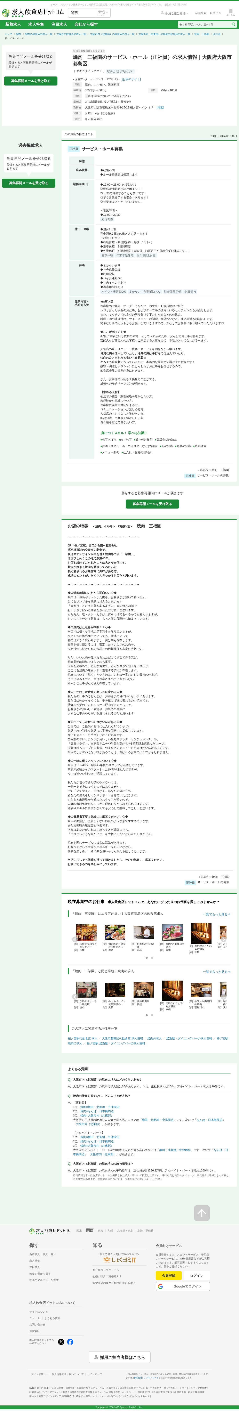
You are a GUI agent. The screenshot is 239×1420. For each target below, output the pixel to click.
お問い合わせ (37, 1324)
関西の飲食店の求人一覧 (38, 34)
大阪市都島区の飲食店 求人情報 (122, 1038)
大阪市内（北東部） (89, 1124)
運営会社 (34, 1331)
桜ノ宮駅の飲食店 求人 (82, 1038)
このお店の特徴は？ (77, 134)
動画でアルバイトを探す (44, 1280)
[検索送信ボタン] (233, 24)
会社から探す (86, 24)
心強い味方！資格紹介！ (107, 1276)
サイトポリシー (39, 1374)
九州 (110, 1230)
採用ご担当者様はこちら (122, 1357)
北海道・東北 (125, 1230)
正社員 (217, 34)
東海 (100, 1230)
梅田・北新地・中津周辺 (158, 1119)
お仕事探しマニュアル (106, 1270)
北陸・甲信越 (145, 1230)
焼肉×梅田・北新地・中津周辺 (99, 1107)
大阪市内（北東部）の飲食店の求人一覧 (112, 34)
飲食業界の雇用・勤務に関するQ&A (114, 1282)
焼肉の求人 (154, 1038)
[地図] (160, 107)
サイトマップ (94, 1374)
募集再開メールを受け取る (30, 81)
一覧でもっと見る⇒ (217, 914)
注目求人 (59, 24)
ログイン (197, 1275)
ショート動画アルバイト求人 (124, 1396)
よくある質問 (52, 1318)
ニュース (34, 1318)
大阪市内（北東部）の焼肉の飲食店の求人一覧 (164, 34)
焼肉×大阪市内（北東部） (97, 1115)
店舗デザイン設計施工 (127, 1388)
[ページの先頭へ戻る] (202, 1213)
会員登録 (168, 1275)
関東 (79, 1230)
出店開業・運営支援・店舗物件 (79, 1388)
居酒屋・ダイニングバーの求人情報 (189, 1038)
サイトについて (38, 1311)
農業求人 (86, 1396)
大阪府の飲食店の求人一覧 (71, 34)
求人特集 (36, 24)
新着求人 (13, 24)
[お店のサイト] (131, 79)
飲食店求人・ (168, 1388)
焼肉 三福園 (201, 34)
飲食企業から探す (40, 1273)
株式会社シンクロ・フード (146, 1378)
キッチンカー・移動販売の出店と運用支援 (148, 1392)
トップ (8, 34)
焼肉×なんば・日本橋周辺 (97, 1111)
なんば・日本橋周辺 (209, 1119)
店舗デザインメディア (56, 1396)
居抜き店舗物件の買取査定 (91, 1392)
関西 (18, 34)
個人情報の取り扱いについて (68, 1374)
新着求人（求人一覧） (42, 1254)
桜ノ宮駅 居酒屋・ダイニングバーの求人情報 (116, 1043)
